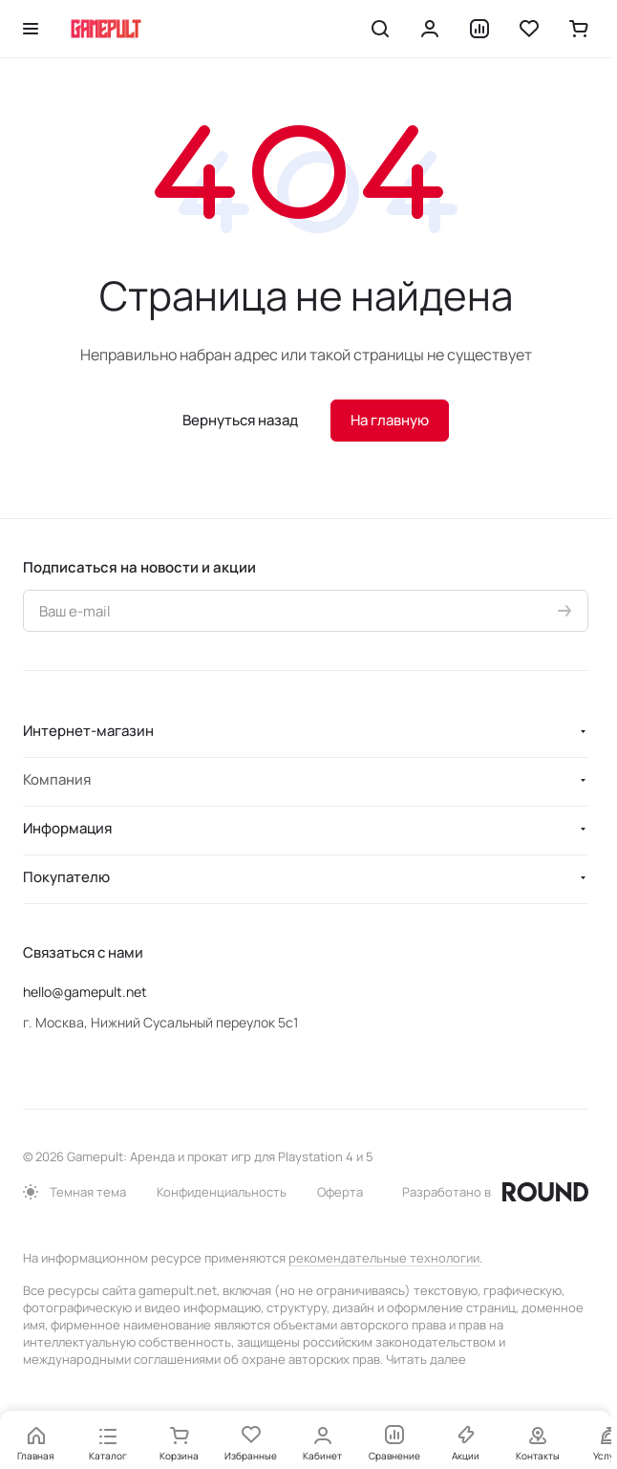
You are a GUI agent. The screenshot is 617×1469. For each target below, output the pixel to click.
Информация (67, 828)
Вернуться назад (240, 420)
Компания (57, 779)
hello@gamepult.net (85, 992)
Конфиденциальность (222, 1191)
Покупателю (66, 877)
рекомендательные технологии (383, 1257)
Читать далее (426, 1359)
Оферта (340, 1191)
